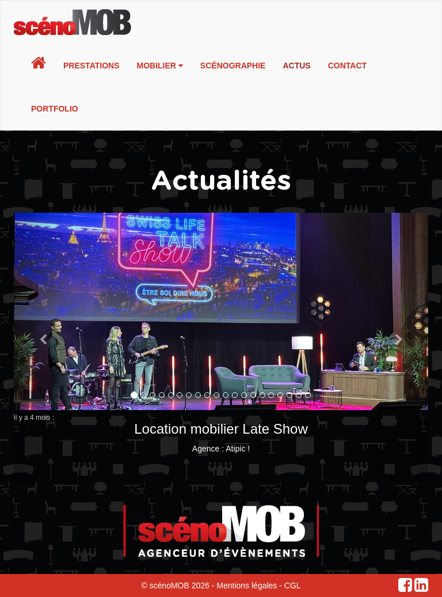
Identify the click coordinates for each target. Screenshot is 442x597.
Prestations (91, 65)
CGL (292, 585)
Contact (347, 65)
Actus (296, 65)
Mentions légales (246, 585)
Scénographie (233, 65)
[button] (45, 348)
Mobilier (160, 65)
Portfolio (54, 108)
